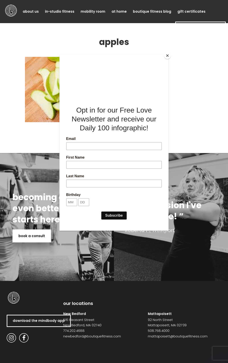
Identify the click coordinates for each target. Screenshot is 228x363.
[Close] (167, 55)
